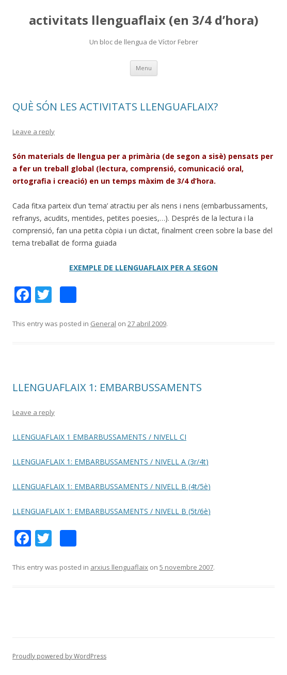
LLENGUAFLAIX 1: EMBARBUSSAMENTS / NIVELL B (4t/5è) (111, 486)
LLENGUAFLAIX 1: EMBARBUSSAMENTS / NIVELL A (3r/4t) (110, 462)
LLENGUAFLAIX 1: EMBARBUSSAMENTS (107, 387)
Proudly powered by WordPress (59, 656)
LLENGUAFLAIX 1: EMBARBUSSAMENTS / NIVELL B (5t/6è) (111, 511)
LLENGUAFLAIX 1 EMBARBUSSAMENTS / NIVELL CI (99, 437)
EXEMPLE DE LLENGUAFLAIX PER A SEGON (143, 267)
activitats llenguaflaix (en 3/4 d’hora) (144, 20)
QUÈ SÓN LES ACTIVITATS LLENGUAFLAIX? (115, 107)
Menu (144, 68)
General (103, 323)
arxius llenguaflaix (119, 567)
